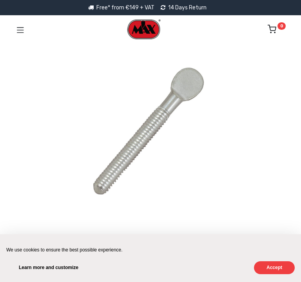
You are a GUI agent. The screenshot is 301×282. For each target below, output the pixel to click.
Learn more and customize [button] (48, 267)
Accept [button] (274, 267)
